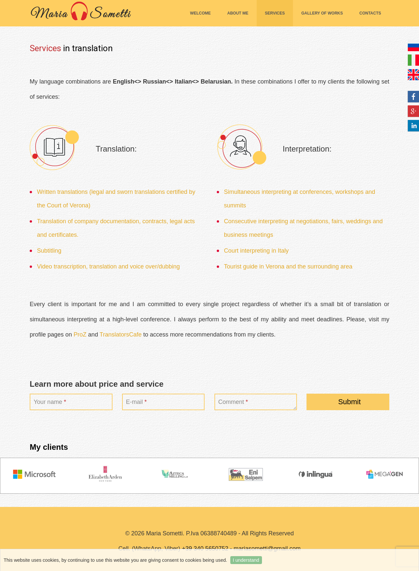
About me (237, 13)
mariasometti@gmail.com (267, 548)
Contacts (370, 13)
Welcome (200, 13)
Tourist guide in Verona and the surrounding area (288, 266)
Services (275, 13)
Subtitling (49, 250)
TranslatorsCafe (121, 334)
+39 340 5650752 (205, 548)
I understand (246, 560)
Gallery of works (322, 13)
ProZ (80, 334)
